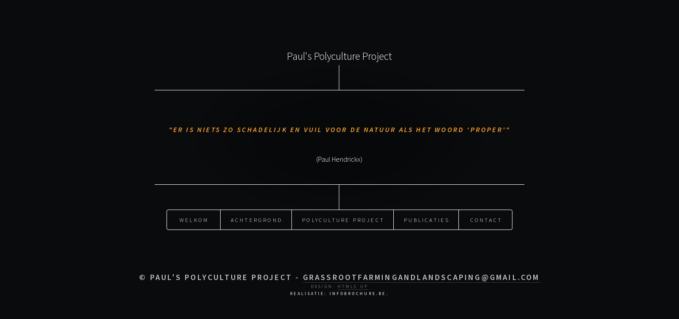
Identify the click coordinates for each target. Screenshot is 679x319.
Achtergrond (257, 218)
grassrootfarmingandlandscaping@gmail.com (421, 277)
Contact (486, 218)
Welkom (194, 218)
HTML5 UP (353, 286)
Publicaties (427, 218)
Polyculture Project (343, 218)
